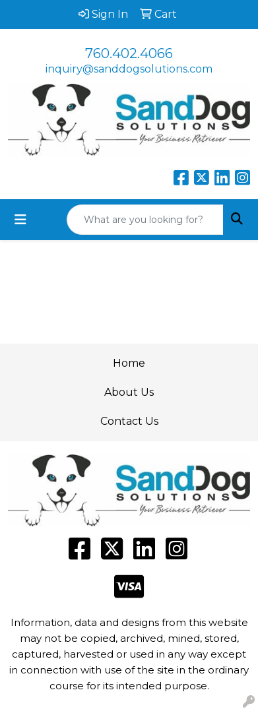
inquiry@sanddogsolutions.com (129, 69)
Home (129, 363)
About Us (129, 392)
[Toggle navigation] (20, 219)
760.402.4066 (129, 53)
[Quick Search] (145, 219)
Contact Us (129, 421)
